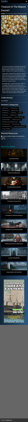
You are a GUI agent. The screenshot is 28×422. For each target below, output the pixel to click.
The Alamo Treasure (5, 108)
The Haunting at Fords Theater (14, 201)
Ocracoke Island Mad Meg (14, 257)
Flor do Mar (20, 112)
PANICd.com (9, 420)
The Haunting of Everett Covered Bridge (14, 229)
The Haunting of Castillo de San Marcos (14, 215)
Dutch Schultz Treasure (14, 108)
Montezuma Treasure (14, 110)
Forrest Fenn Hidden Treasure (18, 117)
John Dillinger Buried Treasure (7, 126)
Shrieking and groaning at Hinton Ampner (14, 243)
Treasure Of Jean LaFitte (6, 124)
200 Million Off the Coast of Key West (19, 126)
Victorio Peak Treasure (5, 110)
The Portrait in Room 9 (14, 158)
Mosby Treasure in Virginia (16, 119)
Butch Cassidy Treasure (16, 124)
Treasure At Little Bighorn (6, 119)
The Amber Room (13, 112)
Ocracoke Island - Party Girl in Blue (14, 272)
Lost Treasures (4, 100)
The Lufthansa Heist (5, 112)
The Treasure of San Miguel (6, 128)
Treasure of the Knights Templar (7, 117)
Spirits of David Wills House (14, 172)
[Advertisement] (14, 50)
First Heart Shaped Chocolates (14, 187)
